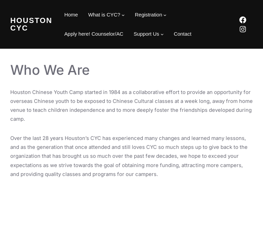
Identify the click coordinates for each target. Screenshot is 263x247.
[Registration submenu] (164, 14)
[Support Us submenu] (162, 34)
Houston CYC (31, 24)
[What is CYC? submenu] (123, 14)
